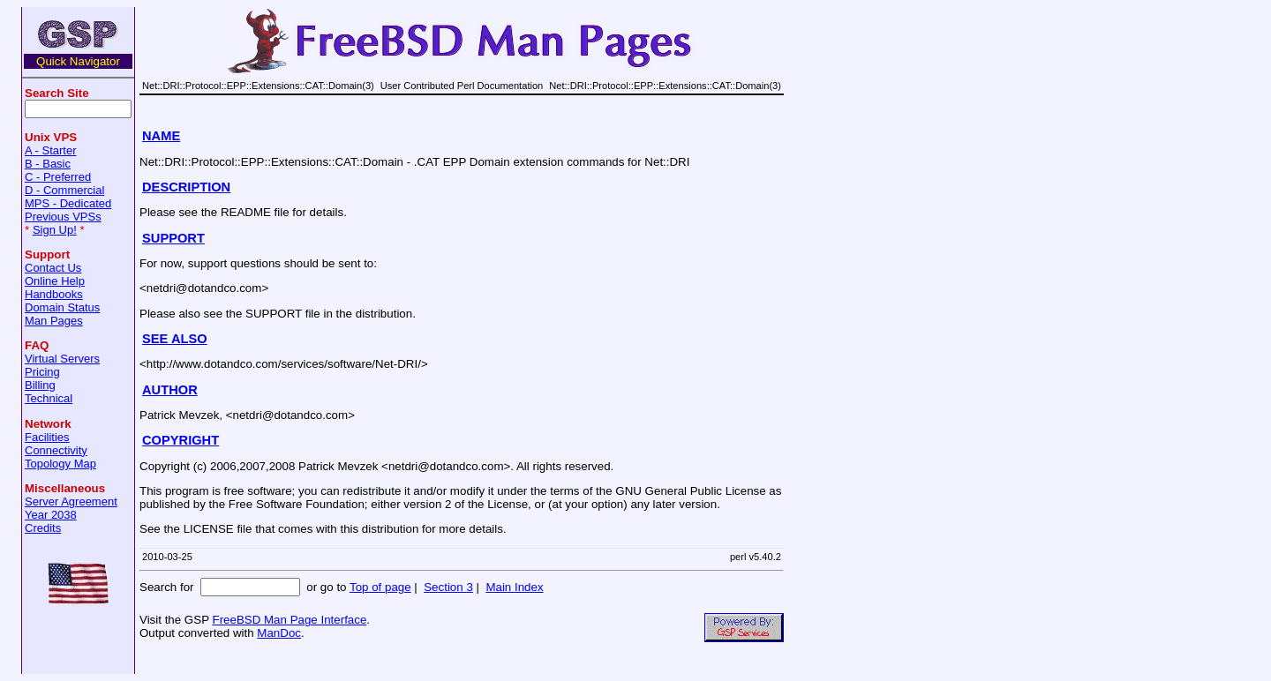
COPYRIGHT (180, 440)
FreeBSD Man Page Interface (289, 619)
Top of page (380, 587)
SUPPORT (173, 238)
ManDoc (279, 633)
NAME (161, 136)
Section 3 (448, 587)
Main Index (514, 587)
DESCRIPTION (186, 187)
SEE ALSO (174, 339)
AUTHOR (170, 390)
